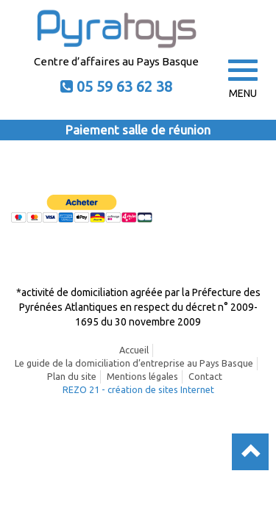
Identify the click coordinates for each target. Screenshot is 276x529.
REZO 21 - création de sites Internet (138, 389)
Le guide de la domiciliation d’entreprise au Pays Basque (134, 363)
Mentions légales (142, 376)
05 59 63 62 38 (124, 86)
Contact (205, 376)
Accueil (134, 350)
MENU (243, 79)
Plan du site (71, 376)
